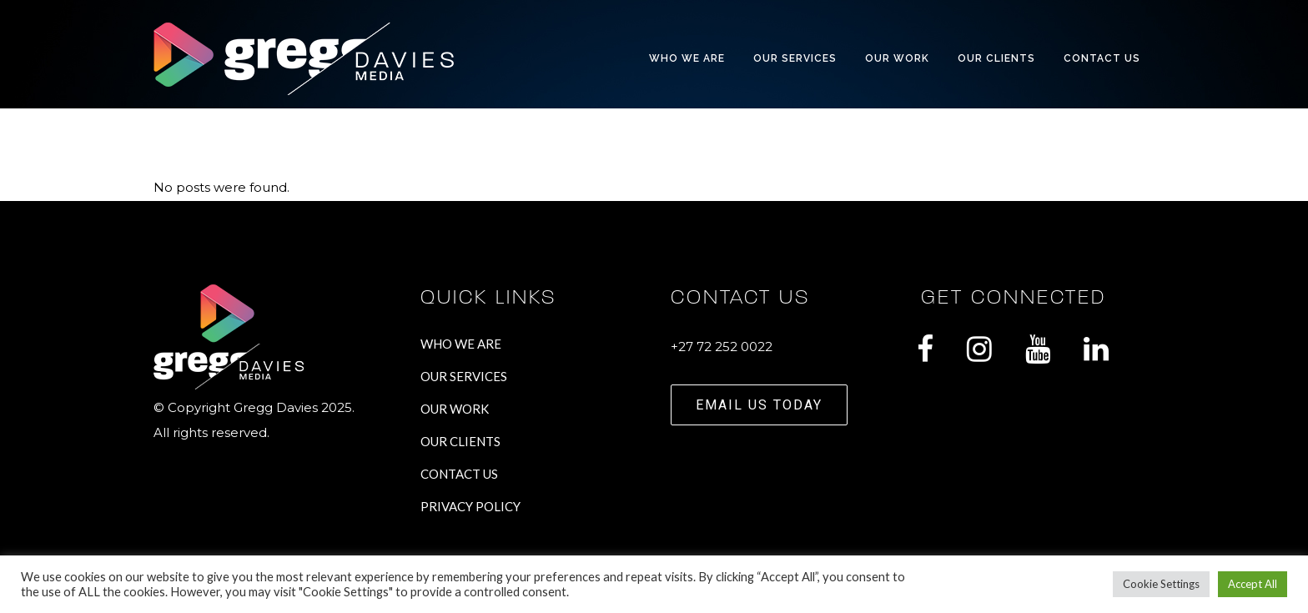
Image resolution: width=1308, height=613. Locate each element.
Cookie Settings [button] (1161, 583)
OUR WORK (454, 408)
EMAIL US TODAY (759, 405)
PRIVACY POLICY (470, 506)
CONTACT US (459, 473)
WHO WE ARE (460, 343)
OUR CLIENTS (460, 441)
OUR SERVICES (463, 376)
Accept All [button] (1252, 583)
